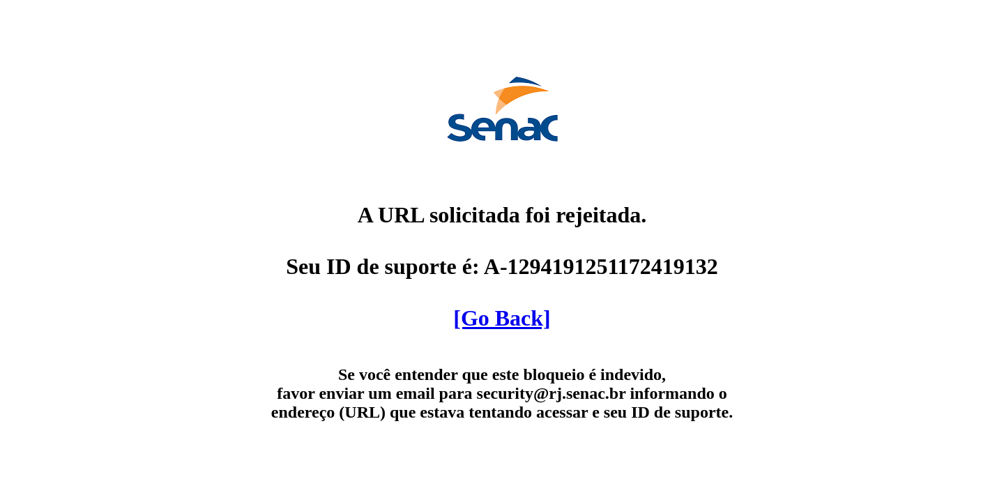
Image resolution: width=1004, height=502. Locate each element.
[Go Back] (502, 317)
